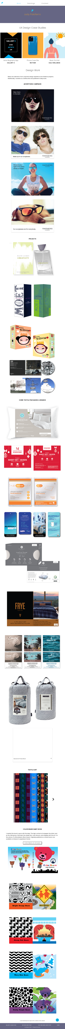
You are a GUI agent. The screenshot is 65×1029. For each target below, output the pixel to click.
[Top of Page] (57, 1020)
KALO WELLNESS (54, 63)
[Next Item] (53, 799)
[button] (32, 745)
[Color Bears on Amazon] (32, 843)
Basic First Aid (54, 60)
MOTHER (33, 63)
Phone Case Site (33, 60)
